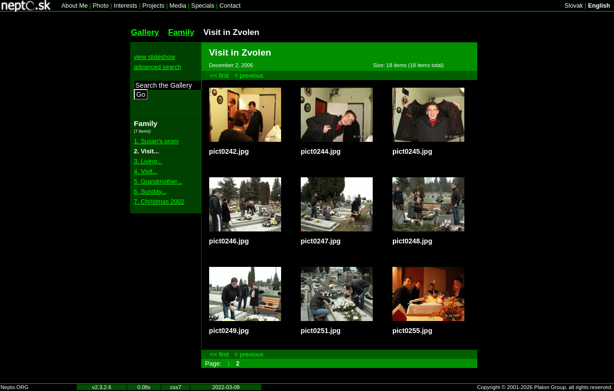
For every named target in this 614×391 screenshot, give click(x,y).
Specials (202, 5)
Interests (125, 5)
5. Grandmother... (158, 181)
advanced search (157, 66)
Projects (153, 5)
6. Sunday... (150, 191)
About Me (74, 5)
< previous (249, 75)
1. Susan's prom (156, 141)
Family (181, 32)
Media (177, 5)
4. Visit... (145, 171)
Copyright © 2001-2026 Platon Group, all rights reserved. (545, 387)
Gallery (145, 32)
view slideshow (154, 56)
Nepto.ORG (14, 387)
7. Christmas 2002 (159, 201)
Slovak (574, 5)
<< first (219, 75)
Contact (229, 5)
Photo (100, 5)
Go (140, 94)
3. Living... (148, 161)
